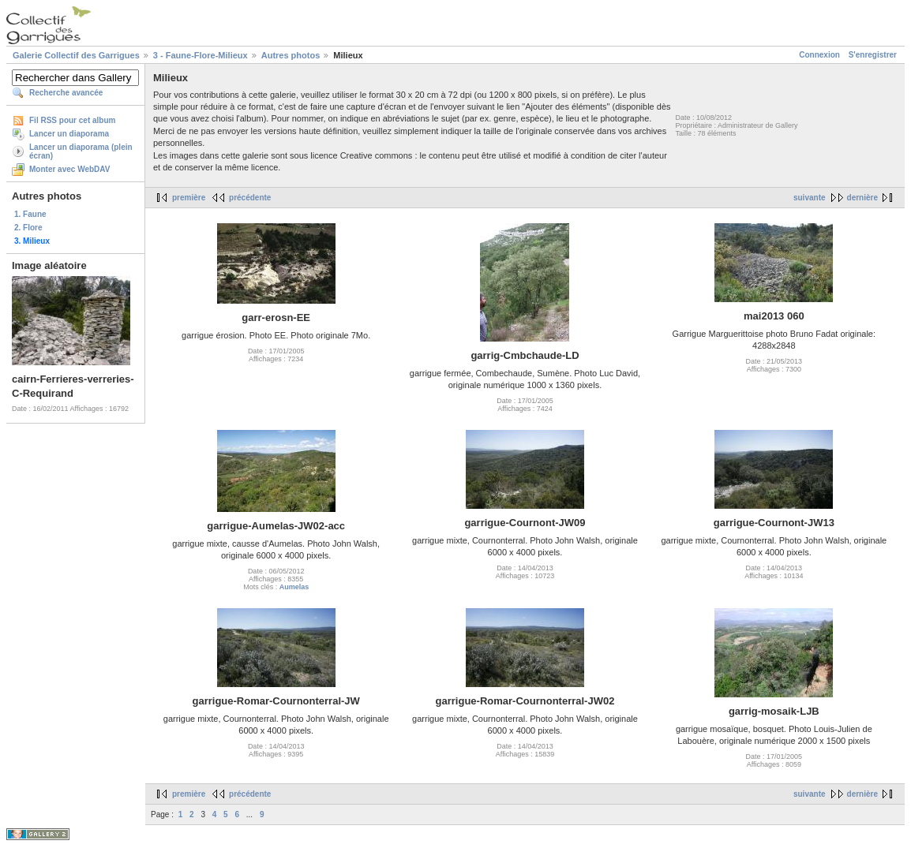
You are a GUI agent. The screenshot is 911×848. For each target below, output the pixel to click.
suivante (809, 197)
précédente (250, 197)
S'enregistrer (873, 54)
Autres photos (291, 55)
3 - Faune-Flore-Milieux (200, 55)
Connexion (819, 54)
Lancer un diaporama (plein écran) (81, 151)
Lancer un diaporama (69, 133)
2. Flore (28, 227)
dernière (862, 197)
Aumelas (294, 587)
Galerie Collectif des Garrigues (76, 55)
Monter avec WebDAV (69, 169)
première (188, 197)
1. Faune (30, 214)
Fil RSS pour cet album (72, 120)
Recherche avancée (66, 92)
